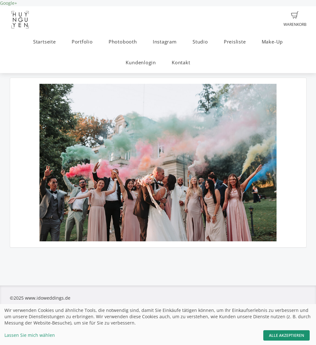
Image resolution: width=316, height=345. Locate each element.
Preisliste (235, 41)
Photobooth (123, 41)
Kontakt (181, 62)
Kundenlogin (141, 62)
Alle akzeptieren (286, 335)
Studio (200, 41)
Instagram (165, 41)
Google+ (8, 3)
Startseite (44, 41)
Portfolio (82, 41)
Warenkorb (295, 19)
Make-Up (272, 41)
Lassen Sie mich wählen (29, 335)
